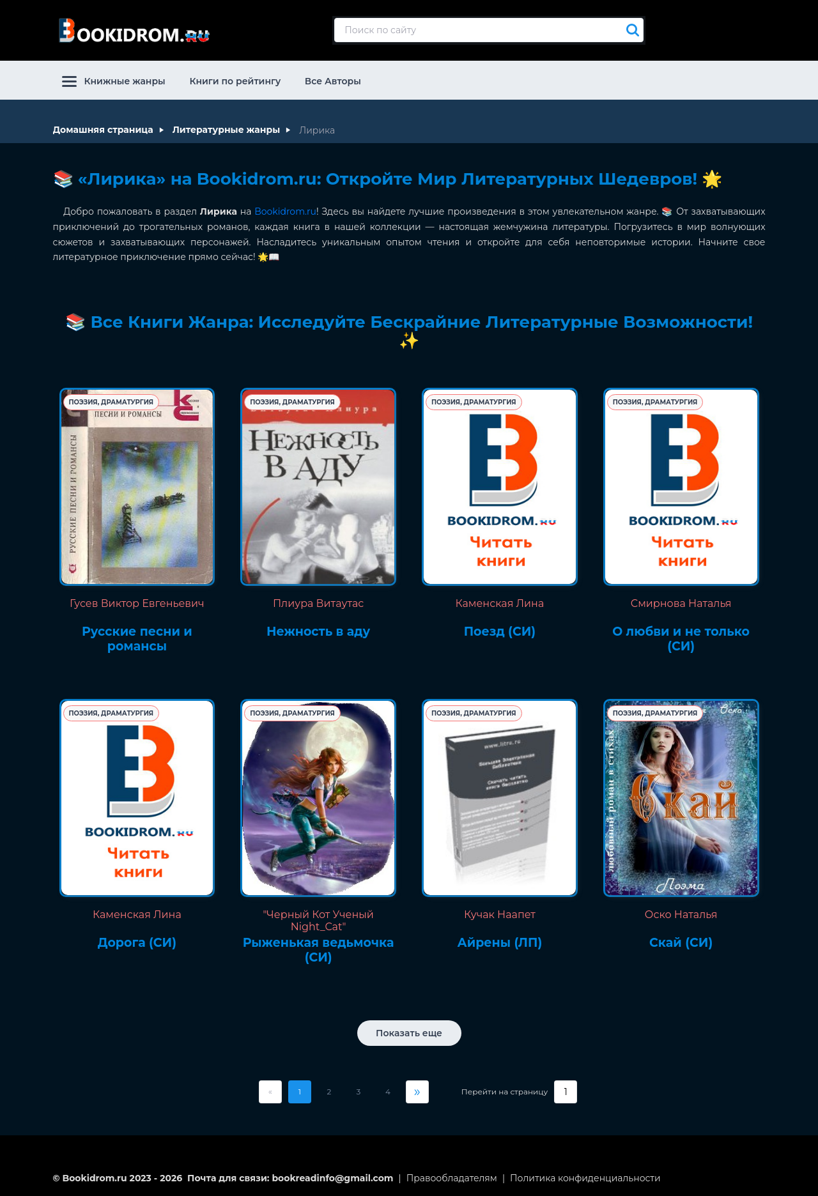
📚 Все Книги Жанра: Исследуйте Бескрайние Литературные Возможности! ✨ (409, 329)
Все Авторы (333, 79)
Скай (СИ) (681, 941)
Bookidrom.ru (285, 209)
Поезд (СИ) (500, 631)
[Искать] (629, 29)
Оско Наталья (681, 913)
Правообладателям (451, 1176)
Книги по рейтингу (235, 79)
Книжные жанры (114, 79)
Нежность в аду (318, 631)
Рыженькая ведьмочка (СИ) (318, 948)
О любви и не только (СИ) (681, 638)
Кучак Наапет (500, 913)
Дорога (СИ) (137, 941)
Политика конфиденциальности (585, 1176)
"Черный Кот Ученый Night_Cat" (318, 919)
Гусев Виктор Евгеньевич (137, 602)
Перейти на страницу (504, 1090)
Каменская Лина (500, 602)
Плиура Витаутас (318, 602)
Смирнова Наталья (681, 602)
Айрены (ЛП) (499, 941)
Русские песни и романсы (137, 638)
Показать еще (409, 1031)
